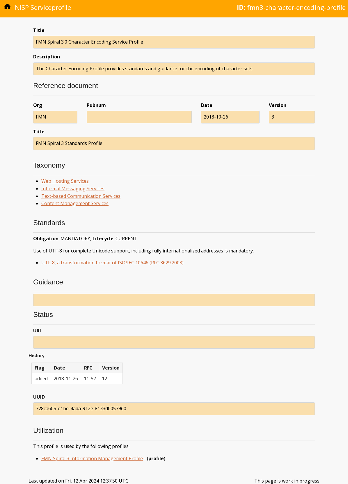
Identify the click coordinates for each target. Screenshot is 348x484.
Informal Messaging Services (72, 188)
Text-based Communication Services (80, 196)
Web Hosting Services (65, 181)
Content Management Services (75, 203)
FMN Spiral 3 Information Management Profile (92, 458)
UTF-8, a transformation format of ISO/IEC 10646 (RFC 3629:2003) (112, 262)
